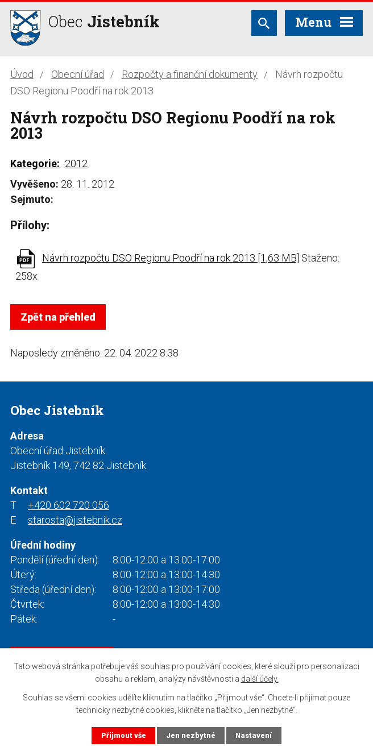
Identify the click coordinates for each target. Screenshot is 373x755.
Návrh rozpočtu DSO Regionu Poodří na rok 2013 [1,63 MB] (170, 258)
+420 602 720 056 (68, 505)
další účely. (260, 678)
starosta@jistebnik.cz (75, 520)
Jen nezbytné (190, 735)
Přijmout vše (123, 735)
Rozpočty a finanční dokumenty (190, 74)
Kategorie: (35, 163)
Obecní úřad (77, 74)
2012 (76, 163)
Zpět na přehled (58, 317)
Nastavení (253, 735)
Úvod (22, 74)
